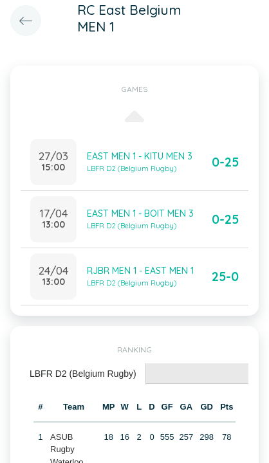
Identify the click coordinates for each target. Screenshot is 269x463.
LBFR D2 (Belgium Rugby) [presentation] (83, 373)
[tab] (83, 374)
